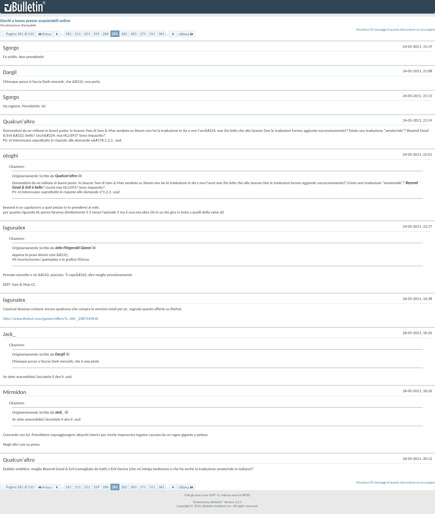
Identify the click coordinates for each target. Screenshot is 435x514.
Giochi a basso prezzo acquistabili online (35, 20)
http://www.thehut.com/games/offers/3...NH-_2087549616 (50, 318)
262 (124, 33)
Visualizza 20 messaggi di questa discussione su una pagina (395, 29)
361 (162, 33)
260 (106, 33)
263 (133, 33)
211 (78, 33)
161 (69, 33)
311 (152, 33)
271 (143, 33)
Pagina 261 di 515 (20, 33)
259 (96, 33)
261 (115, 33)
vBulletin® (217, 502)
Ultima (186, 34)
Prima (44, 34)
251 (87, 33)
